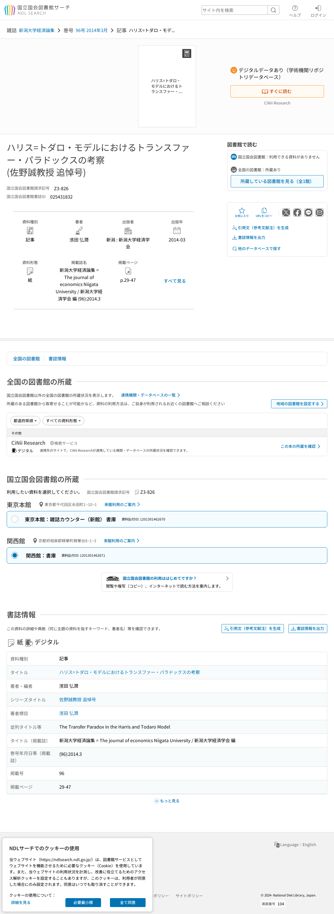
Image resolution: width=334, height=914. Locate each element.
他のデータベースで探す (256, 248)
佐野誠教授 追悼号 (77, 699)
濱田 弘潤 (68, 713)
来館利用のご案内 (123, 504)
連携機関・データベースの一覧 (151, 395)
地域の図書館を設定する (301, 403)
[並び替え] (25, 420)
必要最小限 (83, 902)
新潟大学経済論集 (37, 30)
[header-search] (240, 10)
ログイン (318, 10)
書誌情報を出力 (248, 237)
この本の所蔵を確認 (301, 446)
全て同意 (128, 902)
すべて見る (175, 280)
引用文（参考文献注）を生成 (260, 228)
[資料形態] (63, 420)
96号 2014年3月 (92, 30)
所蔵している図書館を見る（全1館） (277, 181)
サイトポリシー (189, 895)
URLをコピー (264, 212)
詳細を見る (21, 902)
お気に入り (242, 212)
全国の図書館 (26, 358)
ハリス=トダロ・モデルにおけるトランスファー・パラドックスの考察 (129, 672)
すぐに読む (277, 91)
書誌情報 (57, 358)
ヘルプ (295, 10)
